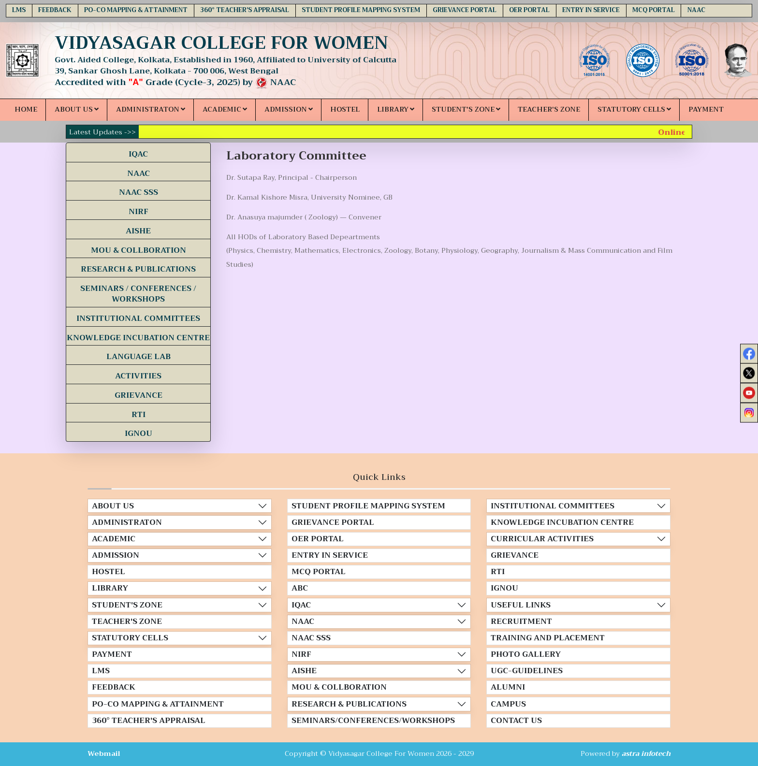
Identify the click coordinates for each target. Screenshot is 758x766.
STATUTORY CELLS (634, 109)
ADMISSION (288, 109)
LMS (19, 10)
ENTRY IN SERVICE (591, 10)
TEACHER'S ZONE (549, 109)
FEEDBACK (55, 10)
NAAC (696, 10)
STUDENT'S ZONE (466, 109)
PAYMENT (706, 109)
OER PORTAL (529, 10)
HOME (26, 109)
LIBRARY (395, 109)
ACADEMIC (225, 109)
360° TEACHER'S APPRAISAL (244, 10)
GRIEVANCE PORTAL (464, 10)
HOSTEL (345, 109)
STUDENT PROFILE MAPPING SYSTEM (361, 10)
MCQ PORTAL (653, 10)
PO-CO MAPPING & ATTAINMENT (136, 10)
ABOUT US (77, 109)
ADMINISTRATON (150, 109)
